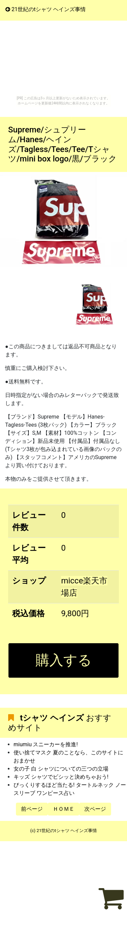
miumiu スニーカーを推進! (46, 744)
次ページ (95, 809)
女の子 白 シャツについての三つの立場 (61, 769)
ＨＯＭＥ (64, 809)
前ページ (32, 809)
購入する (64, 660)
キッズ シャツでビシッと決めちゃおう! (61, 777)
